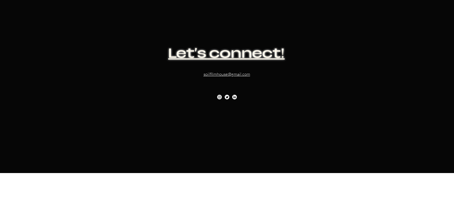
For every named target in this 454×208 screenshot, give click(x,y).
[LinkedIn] (234, 97)
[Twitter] (227, 97)
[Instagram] (219, 97)
